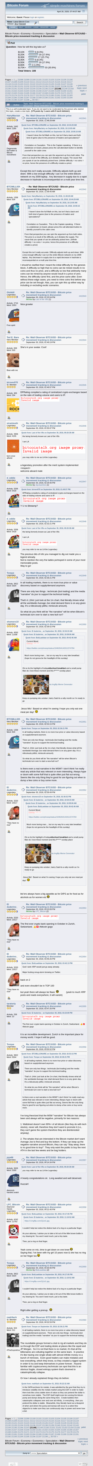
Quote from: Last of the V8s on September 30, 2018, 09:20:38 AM (47, 433)
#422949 (82, 576)
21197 (20, 100)
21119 (14, 84)
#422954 (82, 957)
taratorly (11, 1003)
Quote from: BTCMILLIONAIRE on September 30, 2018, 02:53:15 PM (49, 1054)
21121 (26, 84)
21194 (70, 97)
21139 (70, 86)
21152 (14, 91)
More (52, 27)
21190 (45, 97)
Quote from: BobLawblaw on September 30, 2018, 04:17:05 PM (46, 1214)
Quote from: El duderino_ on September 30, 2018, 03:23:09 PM (46, 1013)
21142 (20, 88)
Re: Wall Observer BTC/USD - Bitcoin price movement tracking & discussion (48, 116)
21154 (26, 91)
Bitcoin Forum (12, 33)
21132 (26, 86)
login (32, 17)
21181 (57, 95)
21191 (51, 97)
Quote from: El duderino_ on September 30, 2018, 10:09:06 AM (48, 634)
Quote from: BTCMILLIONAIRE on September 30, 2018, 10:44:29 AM (49, 125)
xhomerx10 (13, 621)
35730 (35, 100)
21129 (8, 86)
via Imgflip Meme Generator (60, 684)
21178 (39, 95)
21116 (63, 82)
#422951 (82, 722)
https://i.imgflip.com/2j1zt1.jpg (37, 1221)
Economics (38, 33)
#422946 (82, 426)
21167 (39, 93)
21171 (63, 93)
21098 (20, 79)
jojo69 (10, 1157)
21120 (20, 84)
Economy (26, 33)
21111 (33, 82)
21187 (26, 97)
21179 (45, 95)
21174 (14, 95)
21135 (45, 86)
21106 (70, 79)
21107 (8, 82)
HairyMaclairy (14, 115)
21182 (63, 95)
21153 (20, 91)
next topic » (83, 89)
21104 (57, 79)
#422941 (82, 118)
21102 (45, 79)
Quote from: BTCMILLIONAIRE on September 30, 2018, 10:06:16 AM (53, 132)
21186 (20, 97)
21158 (51, 91)
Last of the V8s (42, 299)
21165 (26, 93)
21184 (8, 97)
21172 (70, 93)
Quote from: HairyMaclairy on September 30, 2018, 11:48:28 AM (47, 196)
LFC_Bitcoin (41, 911)
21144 (33, 88)
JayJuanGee (41, 485)
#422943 (82, 296)
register (40, 17)
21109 (20, 82)
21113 (45, 82)
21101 (39, 79)
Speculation (51, 33)
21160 (63, 91)
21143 (26, 88)
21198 (26, 100)
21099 (27, 79)
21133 (33, 86)
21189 (39, 97)
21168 (45, 93)
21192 (57, 97)
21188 (33, 97)
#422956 (82, 1047)
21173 (8, 95)
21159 (57, 91)
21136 (51, 86)
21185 (14, 97)
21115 (57, 82)
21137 (57, 86)
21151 (8, 91)
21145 (39, 88)
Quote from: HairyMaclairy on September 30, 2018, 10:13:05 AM (49, 128)
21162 (8, 93)
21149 (64, 88)
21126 (57, 84)
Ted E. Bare (13, 337)
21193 (63, 97)
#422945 (82, 385)
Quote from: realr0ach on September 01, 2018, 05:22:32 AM (45, 1384)
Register (44, 27)
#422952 (82, 790)
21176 (26, 95)
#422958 (82, 1207)
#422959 (82, 1267)
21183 (70, 95)
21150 (71, 88)
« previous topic (81, 86)
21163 (14, 93)
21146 (45, 88)
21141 (14, 88)
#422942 (82, 189)
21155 (33, 91)
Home (13, 27)
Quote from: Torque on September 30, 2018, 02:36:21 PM (44, 728)
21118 (8, 84)
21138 (63, 86)
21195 (8, 100)
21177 (33, 95)
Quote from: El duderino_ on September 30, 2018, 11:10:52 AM (48, 1217)
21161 (70, 91)
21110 (26, 82)
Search (28, 27)
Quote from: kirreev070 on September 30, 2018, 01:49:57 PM (45, 489)
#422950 (82, 624)
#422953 (82, 908)
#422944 (82, 340)
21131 (20, 86)
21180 (51, 95)
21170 (57, 93)
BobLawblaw (41, 1270)
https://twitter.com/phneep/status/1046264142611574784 (50, 648)
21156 (39, 91)
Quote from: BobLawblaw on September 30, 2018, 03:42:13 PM (46, 963)
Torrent (22, 24)
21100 (33, 79)
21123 (39, 84)
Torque (10, 573)
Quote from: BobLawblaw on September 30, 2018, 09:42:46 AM (51, 638)
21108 (14, 82)
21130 (14, 86)
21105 (64, 79)
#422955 (82, 1006)
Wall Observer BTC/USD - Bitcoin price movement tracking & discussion (46, 34)
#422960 (82, 1320)
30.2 (16, 24)
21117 (70, 82)
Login (35, 27)
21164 (20, 93)
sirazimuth (12, 423)
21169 (51, 93)
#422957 (82, 1160)
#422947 (82, 482)
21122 (33, 84)
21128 (70, 84)
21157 (45, 91)
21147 (51, 88)
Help (21, 27)
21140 (8, 88)
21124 (45, 84)
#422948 (82, 521)
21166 (33, 93)
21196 (14, 100)
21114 (51, 82)
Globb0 (10, 292)
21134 (39, 86)
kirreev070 (12, 382)
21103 (51, 79)
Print (83, 94)
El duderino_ (12, 788)
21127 (63, 84)
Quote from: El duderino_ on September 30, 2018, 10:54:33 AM (46, 631)
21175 (20, 95)
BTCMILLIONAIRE (16, 186)
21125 (51, 84)
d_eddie (11, 478)
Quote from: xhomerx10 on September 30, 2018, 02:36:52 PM (46, 797)
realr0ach (12, 1317)
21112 (39, 82)
